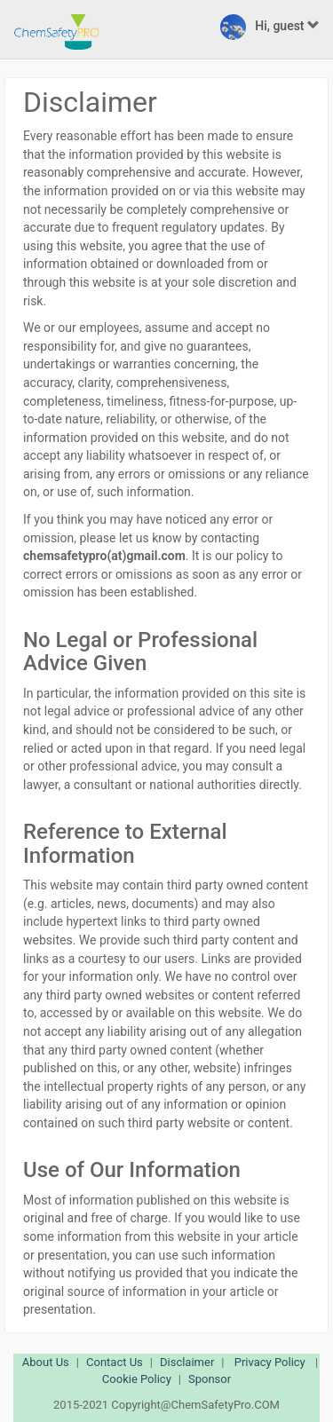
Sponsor (209, 1379)
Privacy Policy (269, 1362)
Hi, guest (270, 27)
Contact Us (114, 1362)
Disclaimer (187, 1362)
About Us (45, 1362)
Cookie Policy (136, 1379)
